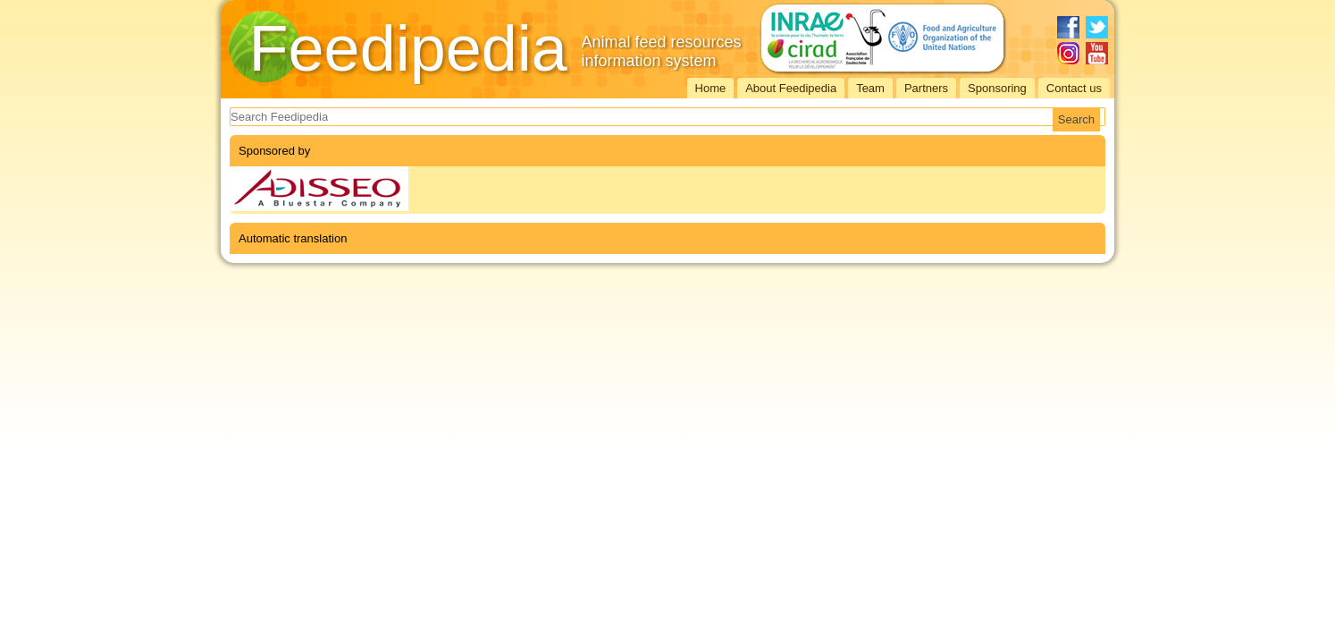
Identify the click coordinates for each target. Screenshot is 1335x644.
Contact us (1074, 88)
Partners (926, 88)
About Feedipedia (790, 88)
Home (710, 88)
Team (870, 88)
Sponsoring (997, 88)
